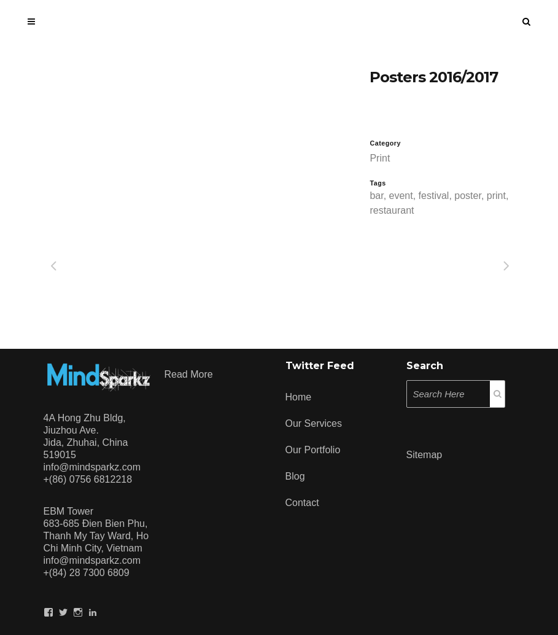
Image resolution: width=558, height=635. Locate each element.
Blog (295, 476)
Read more (189, 374)
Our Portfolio (313, 450)
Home (298, 397)
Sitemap (424, 455)
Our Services (313, 423)
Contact (302, 502)
